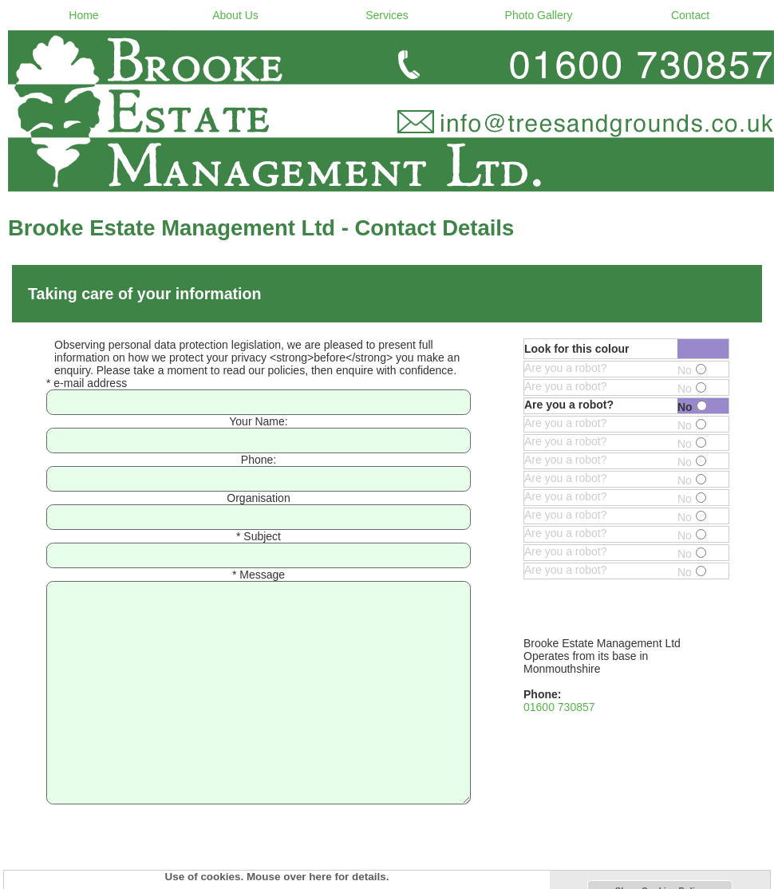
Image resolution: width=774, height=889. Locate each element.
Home (83, 15)
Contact (690, 15)
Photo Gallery (539, 15)
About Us (235, 15)
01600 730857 (559, 707)
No (691, 370)
